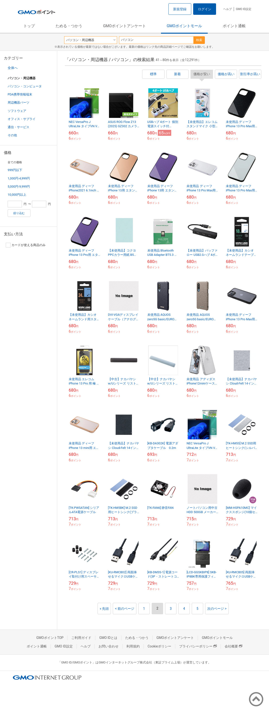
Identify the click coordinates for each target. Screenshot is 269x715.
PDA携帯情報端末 (20, 94)
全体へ (13, 68)
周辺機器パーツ (18, 102)
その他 (12, 135)
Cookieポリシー (159, 646)
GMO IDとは (108, 638)
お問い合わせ (108, 646)
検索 (199, 40)
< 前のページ (124, 608)
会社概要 (233, 646)
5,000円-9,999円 (19, 186)
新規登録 (179, 9)
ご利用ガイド (81, 638)
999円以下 (15, 170)
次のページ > (217, 608)
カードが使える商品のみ (26, 245)
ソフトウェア (17, 111)
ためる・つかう (69, 26)
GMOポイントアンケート (124, 26)
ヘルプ (227, 9)
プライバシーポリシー (198, 646)
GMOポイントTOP (49, 638)
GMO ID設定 (243, 9)
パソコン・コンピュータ (25, 86)
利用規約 (133, 646)
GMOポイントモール (184, 26)
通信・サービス (18, 127)
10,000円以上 (17, 194)
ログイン (204, 9)
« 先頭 (104, 608)
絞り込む (19, 213)
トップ (29, 26)
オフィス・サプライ (22, 119)
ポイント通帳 (234, 26)
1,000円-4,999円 (19, 178)
